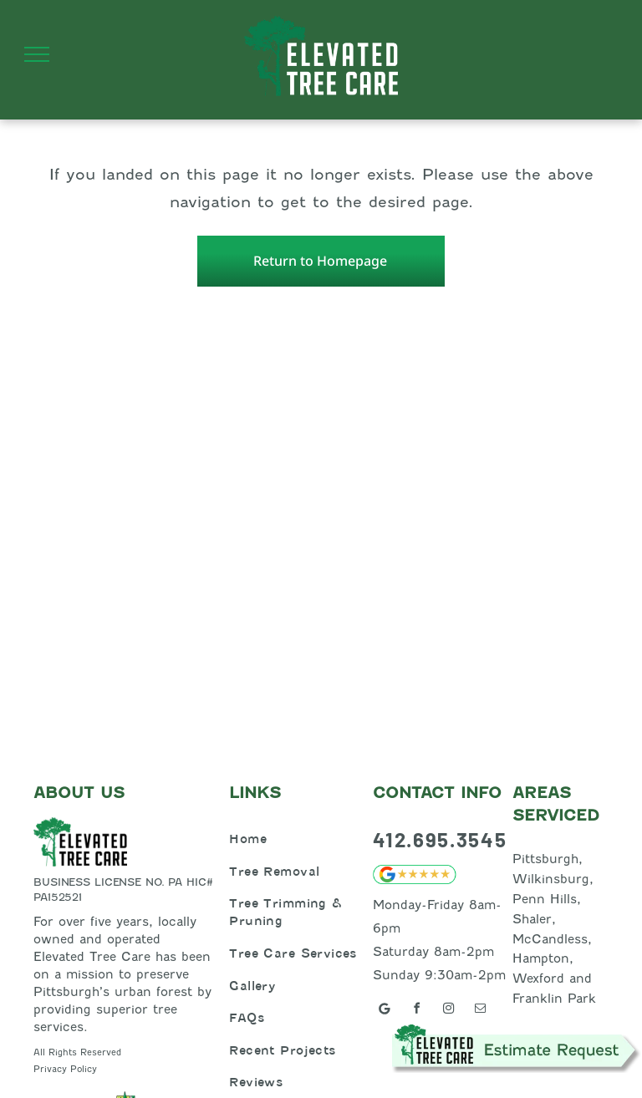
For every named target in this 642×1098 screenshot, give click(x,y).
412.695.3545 (440, 839)
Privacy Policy (65, 1069)
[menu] (37, 54)
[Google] (384, 1010)
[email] (480, 1010)
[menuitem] (296, 838)
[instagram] (448, 1010)
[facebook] (416, 1010)
